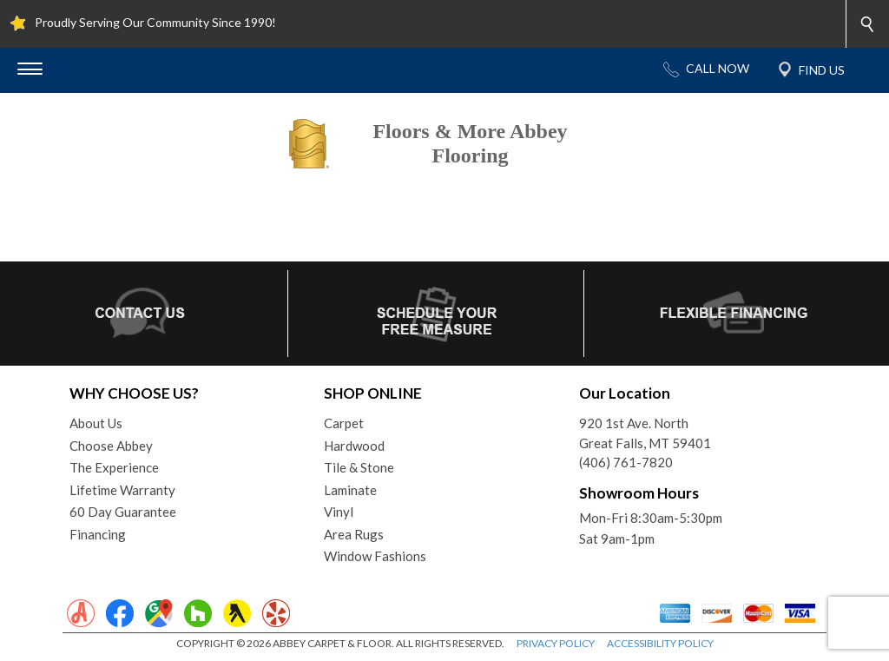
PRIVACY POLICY (556, 643)
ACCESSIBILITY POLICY (660, 643)
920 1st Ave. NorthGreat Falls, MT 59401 (645, 433)
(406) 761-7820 (626, 462)
